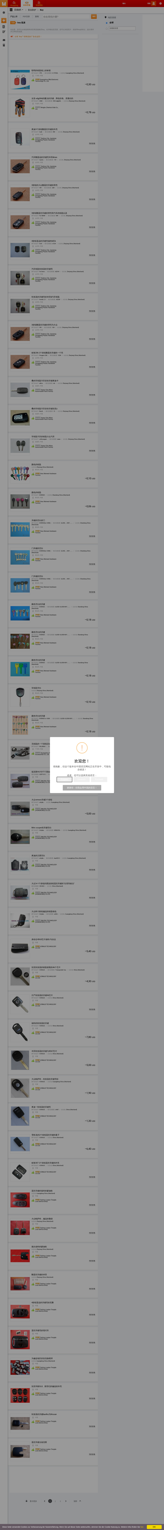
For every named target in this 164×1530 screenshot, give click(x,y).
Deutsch (81, 779)
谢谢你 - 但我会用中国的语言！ (82, 788)
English (64, 779)
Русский (99, 779)
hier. (142, 1527)
